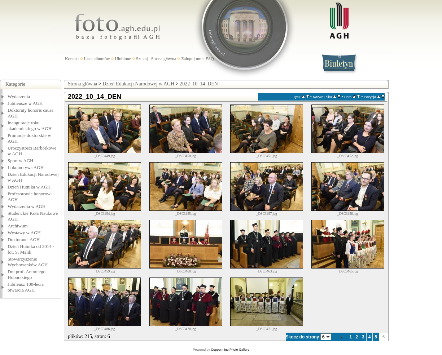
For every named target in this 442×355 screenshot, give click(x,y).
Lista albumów (97, 58)
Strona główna (163, 58)
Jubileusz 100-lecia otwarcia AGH (26, 287)
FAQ (210, 58)
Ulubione (123, 58)
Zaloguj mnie (192, 58)
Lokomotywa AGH (26, 167)
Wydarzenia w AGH (26, 206)
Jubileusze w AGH (25, 103)
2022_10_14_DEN (199, 83)
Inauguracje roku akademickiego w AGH (30, 125)
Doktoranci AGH (24, 239)
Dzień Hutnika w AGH (29, 187)
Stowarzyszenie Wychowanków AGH (28, 261)
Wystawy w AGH (24, 232)
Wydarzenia (19, 96)
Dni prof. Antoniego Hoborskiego (26, 274)
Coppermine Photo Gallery (230, 349)
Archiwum (18, 225)
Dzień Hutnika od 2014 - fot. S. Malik (31, 249)
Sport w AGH (21, 160)
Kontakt (72, 58)
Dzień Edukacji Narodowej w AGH (138, 83)
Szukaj (142, 58)
